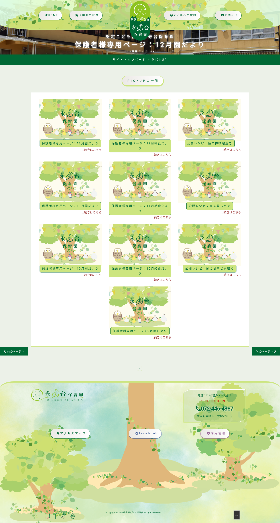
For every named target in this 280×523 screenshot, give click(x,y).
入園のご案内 (86, 15)
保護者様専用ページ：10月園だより (70, 268)
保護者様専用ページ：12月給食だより (140, 146)
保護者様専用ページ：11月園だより (70, 206)
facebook (146, 433)
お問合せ (229, 15)
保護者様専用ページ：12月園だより (70, 143)
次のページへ (264, 351)
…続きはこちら (92, 150)
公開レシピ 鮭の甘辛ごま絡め (209, 268)
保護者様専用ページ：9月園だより (140, 331)
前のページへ (15, 351)
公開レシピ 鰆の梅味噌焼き (209, 143)
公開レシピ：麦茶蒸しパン (210, 206)
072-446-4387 (214, 409)
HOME (51, 15)
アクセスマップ (71, 433)
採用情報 (216, 433)
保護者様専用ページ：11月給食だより (140, 208)
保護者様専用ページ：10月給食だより (140, 271)
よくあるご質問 (183, 15)
